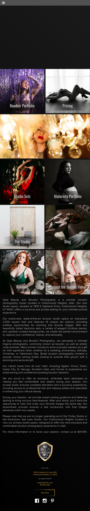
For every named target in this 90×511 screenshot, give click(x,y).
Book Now (45, 493)
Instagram (44, 500)
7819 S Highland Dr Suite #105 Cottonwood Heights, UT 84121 (45, 473)
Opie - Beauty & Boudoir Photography (16, 14)
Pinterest (52, 500)
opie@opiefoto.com (45, 483)
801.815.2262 (45, 485)
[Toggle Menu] (3, 3)
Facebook (37, 500)
